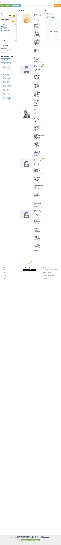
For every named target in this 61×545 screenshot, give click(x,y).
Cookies (44, 277)
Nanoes (35, 14)
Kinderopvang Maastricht (6, 95)
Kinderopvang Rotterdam (6, 75)
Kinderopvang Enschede (6, 85)
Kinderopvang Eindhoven (6, 90)
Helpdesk (4, 278)
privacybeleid (52, 542)
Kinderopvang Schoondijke (6, 67)
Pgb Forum (4, 275)
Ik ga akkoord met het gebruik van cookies (31, 540)
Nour (35, 65)
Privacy (54, 275)
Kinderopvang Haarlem (5, 78)
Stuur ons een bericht (47, 272)
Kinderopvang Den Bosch (6, 91)
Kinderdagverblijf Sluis (5, 50)
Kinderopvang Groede (5, 68)
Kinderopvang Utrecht (5, 97)
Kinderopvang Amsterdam (6, 74)
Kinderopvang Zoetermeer (6, 86)
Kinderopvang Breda (5, 93)
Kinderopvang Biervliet (5, 59)
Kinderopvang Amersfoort (6, 82)
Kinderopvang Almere (5, 81)
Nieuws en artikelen (6, 277)
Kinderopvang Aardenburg (6, 63)
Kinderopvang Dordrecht (6, 99)
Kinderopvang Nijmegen (6, 87)
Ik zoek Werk (45, 1)
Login (59, 2)
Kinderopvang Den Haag (6, 77)
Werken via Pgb (5, 272)
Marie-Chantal (37, 210)
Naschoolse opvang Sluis (6, 49)
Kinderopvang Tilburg (5, 83)
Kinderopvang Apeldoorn (6, 89)
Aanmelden (54, 1)
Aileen (35, 109)
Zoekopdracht (50, 17)
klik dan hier (40, 542)
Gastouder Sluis (4, 48)
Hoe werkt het (57, 5)
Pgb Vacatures (5, 274)
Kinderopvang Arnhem (5, 94)
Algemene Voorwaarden (47, 275)
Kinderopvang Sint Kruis (6, 64)
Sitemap (4, 269)
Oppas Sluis (3, 46)
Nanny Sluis (3, 52)
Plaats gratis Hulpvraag (5, 5)
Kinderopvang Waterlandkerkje (7, 70)
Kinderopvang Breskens (5, 58)
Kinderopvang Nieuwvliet (6, 60)
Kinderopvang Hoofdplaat (6, 62)
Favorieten (50, 13)
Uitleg (50, 1)
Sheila (35, 159)
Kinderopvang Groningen (6, 98)
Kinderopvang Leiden (5, 79)
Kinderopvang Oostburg (5, 66)
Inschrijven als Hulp (16, 5)
